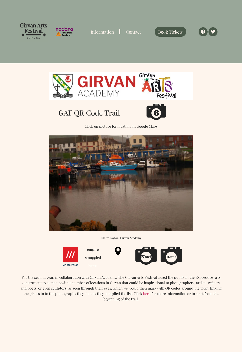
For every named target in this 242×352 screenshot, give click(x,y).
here (146, 293)
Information (102, 31)
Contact (133, 31)
